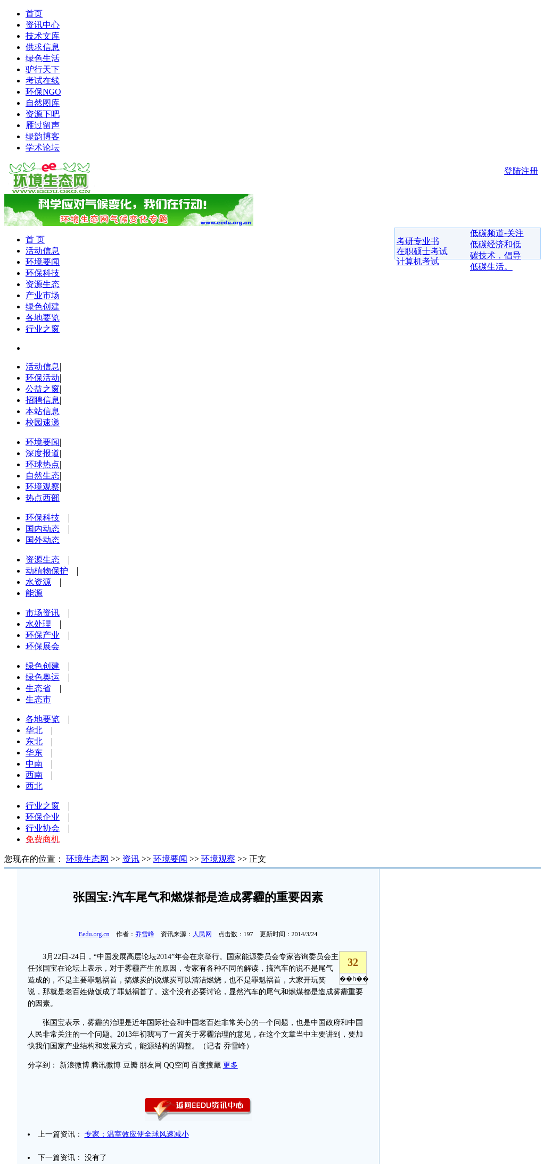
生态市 (38, 699)
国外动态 (43, 539)
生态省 (38, 688)
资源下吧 (43, 114)
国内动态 (43, 528)
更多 (230, 1065)
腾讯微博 (106, 1065)
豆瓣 (130, 1065)
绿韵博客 (43, 136)
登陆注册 (521, 170)
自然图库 (43, 102)
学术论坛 (43, 147)
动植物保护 (47, 570)
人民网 (202, 934)
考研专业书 (418, 241)
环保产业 (43, 635)
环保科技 (43, 273)
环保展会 (43, 646)
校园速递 (43, 422)
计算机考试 (418, 261)
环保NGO (43, 91)
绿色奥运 (43, 677)
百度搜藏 (206, 1065)
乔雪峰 (144, 934)
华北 (34, 730)
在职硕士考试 (422, 251)
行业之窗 (43, 328)
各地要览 (43, 317)
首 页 (35, 239)
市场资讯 (43, 612)
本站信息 (43, 411)
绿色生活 (43, 58)
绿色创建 (43, 306)
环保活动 (43, 377)
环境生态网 (87, 858)
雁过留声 (43, 125)
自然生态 (43, 475)
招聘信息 (43, 400)
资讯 (130, 858)
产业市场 (43, 295)
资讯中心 (43, 24)
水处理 (38, 623)
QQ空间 (176, 1065)
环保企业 (43, 816)
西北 (34, 786)
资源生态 (43, 284)
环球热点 (43, 464)
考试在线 (43, 80)
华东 (34, 752)
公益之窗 (43, 388)
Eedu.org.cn (94, 934)
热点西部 (43, 497)
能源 (34, 593)
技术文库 (43, 35)
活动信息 (43, 250)
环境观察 (43, 486)
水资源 (38, 581)
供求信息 (43, 47)
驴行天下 (43, 69)
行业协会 (43, 828)
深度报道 (43, 453)
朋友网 (150, 1065)
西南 (34, 774)
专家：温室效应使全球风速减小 (137, 1134)
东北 (34, 741)
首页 (34, 13)
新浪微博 (74, 1065)
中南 (34, 763)
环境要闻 (43, 261)
